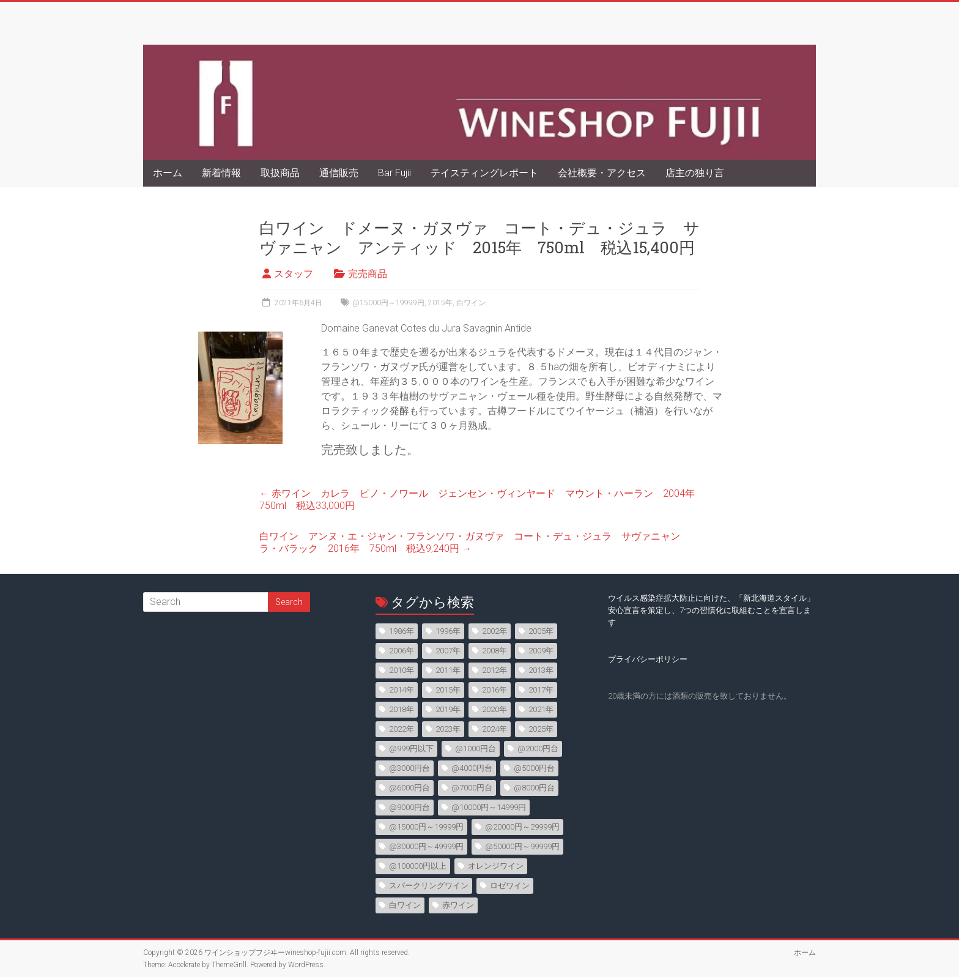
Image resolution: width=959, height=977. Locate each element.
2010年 (401, 670)
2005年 (541, 631)
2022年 (401, 729)
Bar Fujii (394, 173)
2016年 (494, 689)
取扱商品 (280, 173)
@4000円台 (471, 768)
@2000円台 (537, 748)
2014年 (401, 689)
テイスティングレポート (484, 173)
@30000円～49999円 (426, 846)
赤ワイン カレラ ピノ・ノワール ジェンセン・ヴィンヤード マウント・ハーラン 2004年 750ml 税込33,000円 (482, 499)
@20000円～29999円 (522, 826)
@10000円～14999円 (488, 807)
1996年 (448, 631)
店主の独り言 (694, 173)
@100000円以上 (417, 866)
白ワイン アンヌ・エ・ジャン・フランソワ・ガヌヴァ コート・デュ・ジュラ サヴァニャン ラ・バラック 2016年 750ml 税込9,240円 (474, 542)
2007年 (448, 650)
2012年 (494, 670)
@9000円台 (409, 807)
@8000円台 (534, 787)
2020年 (494, 709)
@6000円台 (409, 787)
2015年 (440, 303)
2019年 (448, 709)
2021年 (541, 709)
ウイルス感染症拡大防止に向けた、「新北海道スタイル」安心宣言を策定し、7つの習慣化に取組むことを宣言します (711, 610)
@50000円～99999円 (522, 846)
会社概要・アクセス (602, 173)
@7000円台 (471, 787)
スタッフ (293, 274)
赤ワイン (458, 905)
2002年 (494, 631)
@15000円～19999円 (388, 303)
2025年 (541, 729)
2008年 (494, 650)
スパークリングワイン (428, 885)
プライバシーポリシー (647, 659)
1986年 (401, 631)
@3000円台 (409, 768)
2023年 (448, 729)
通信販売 (338, 173)
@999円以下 (411, 748)
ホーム (167, 173)
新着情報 (221, 173)
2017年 (541, 689)
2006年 (401, 650)
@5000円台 (534, 768)
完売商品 (367, 274)
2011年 (448, 670)
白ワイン (471, 303)
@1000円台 (475, 748)
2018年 (401, 709)
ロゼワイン (510, 885)
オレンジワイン (496, 866)
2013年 (541, 670)
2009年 (541, 650)
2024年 (494, 729)
